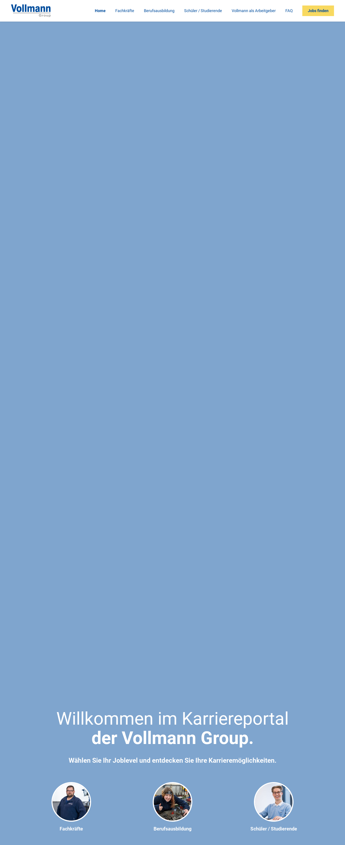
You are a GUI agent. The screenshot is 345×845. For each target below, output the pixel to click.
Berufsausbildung (159, 10)
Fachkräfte (124, 10)
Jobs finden (318, 10)
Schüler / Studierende (203, 10)
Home (100, 10)
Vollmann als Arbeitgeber (254, 10)
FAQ (289, 10)
